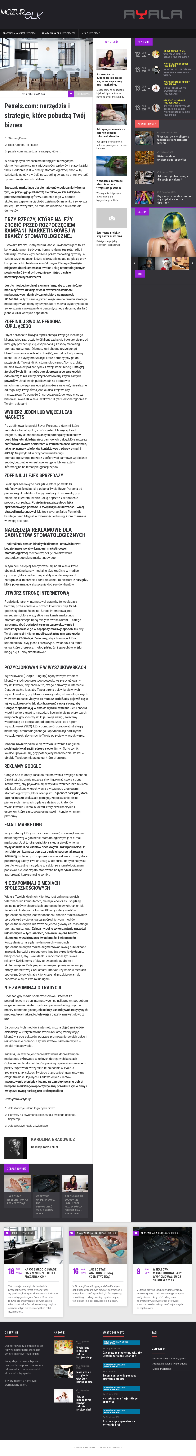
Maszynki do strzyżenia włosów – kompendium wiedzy (176, 72)
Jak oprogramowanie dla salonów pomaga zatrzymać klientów (110, 129)
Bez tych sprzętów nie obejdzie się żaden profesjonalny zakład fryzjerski (176, 111)
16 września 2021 (167, 132)
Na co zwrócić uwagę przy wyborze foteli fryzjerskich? (40, 1273)
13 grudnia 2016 (82, 1367)
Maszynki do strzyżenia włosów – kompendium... (85, 1377)
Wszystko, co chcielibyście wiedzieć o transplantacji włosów (172, 140)
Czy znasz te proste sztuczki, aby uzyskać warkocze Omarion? (174, 199)
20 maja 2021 (110, 1371)
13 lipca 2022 (165, 152)
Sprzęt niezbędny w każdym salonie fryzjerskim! (174, 91)
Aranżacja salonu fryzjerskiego (58, 33)
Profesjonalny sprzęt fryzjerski (19, 33)
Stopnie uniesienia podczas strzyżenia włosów (119, 1377)
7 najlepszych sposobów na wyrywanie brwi (118, 1423)
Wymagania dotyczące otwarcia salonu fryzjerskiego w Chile (109, 181)
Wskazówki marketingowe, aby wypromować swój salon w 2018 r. (46, 1203)
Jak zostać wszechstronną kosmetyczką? (17, 1200)
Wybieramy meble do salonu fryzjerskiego (176, 56)
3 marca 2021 (165, 172)
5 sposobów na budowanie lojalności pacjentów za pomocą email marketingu (111, 78)
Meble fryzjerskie (91, 33)
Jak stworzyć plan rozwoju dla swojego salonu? (174, 178)
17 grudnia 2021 (166, 192)
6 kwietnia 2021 (111, 1417)
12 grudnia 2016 (82, 1342)
